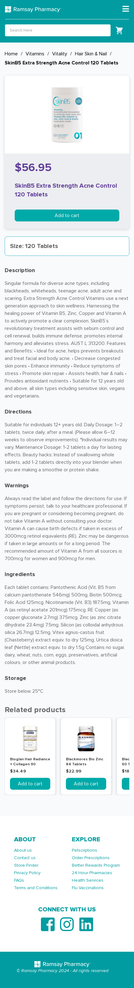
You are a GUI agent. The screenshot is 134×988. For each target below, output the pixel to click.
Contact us (25, 857)
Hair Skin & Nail (91, 54)
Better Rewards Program (96, 865)
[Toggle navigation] (125, 9)
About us (23, 850)
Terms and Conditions (35, 887)
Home (11, 54)
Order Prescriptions (91, 857)
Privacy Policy (27, 872)
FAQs (19, 880)
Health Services (87, 880)
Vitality (59, 54)
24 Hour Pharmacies (92, 872)
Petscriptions (84, 850)
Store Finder (26, 865)
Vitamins (35, 54)
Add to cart (67, 215)
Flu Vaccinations (88, 887)
